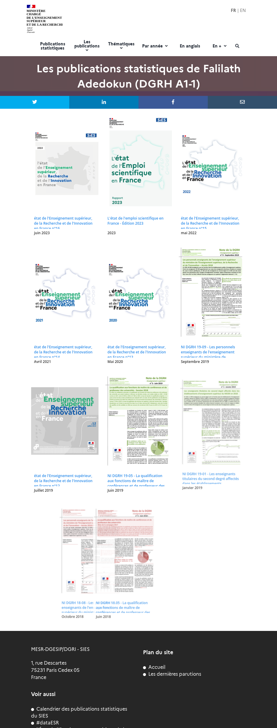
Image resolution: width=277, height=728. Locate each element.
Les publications (87, 46)
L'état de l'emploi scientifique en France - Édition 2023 (135, 221)
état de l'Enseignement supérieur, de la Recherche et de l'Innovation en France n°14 (63, 352)
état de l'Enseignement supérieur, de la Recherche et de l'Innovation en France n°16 (63, 223)
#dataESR (45, 723)
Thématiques (121, 46)
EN (243, 10)
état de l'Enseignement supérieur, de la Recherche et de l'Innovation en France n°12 (63, 480)
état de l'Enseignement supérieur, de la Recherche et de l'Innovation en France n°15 (210, 223)
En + (220, 46)
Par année (155, 46)
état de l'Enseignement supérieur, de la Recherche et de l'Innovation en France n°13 (136, 352)
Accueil (154, 667)
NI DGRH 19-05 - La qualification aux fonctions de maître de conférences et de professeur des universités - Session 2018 (136, 483)
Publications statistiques (52, 46)
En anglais (190, 46)
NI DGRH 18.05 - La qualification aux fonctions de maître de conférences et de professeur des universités (70, 600)
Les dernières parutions (172, 674)
